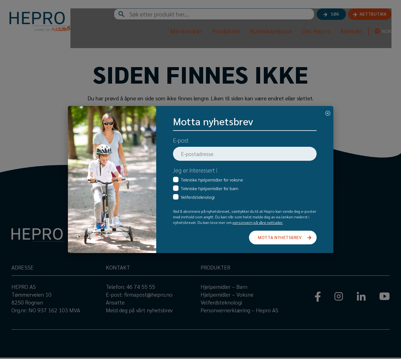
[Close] (328, 112)
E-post (181, 140)
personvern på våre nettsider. (257, 222)
